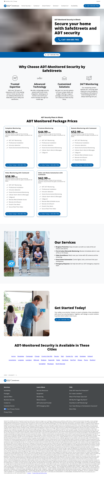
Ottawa (80, 360)
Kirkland (90, 356)
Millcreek (36, 360)
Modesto (43, 360)
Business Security (9, 400)
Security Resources (42, 390)
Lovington (29, 360)
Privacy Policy (8, 412)
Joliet (76, 356)
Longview (21, 360)
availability (11, 375)
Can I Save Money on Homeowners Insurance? (83, 406)
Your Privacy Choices (12, 409)
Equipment (40, 393)
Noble (58, 360)
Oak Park (73, 360)
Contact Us (7, 403)
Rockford (92, 360)
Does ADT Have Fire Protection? (78, 390)
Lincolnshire (12, 360)
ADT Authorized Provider (44, 403)
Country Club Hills (46, 356)
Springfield (42, 364)
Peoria (86, 360)
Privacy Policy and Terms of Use (39, 473)
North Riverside (60, 364)
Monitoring (40, 397)
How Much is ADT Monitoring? (78, 403)
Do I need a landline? (75, 393)
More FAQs (72, 409)
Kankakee (83, 356)
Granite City (69, 356)
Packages (7, 393)
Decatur (56, 356)
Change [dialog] (15, 1)
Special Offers (8, 397)
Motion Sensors (41, 400)
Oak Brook (65, 360)
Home (5, 375)
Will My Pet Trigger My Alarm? (78, 400)
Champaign (29, 356)
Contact (29, 473)
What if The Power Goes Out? (78, 397)
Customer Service (9, 406)
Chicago (37, 356)
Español (98, 1)
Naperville (51, 360)
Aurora (13, 356)
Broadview (21, 356)
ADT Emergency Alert (43, 406)
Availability (7, 390)
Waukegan (50, 364)
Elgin (62, 356)
